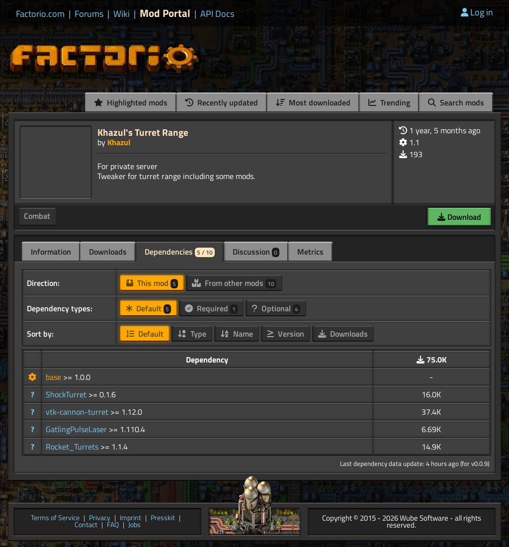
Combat (37, 216)
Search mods (456, 102)
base (54, 377)
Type (191, 334)
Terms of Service (55, 518)
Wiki (121, 13)
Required (211, 308)
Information (51, 252)
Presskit (163, 518)
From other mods (234, 283)
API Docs (217, 13)
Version (285, 334)
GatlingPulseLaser (77, 429)
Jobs (134, 525)
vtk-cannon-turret (78, 412)
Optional (276, 308)
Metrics (310, 252)
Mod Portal (165, 13)
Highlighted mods (131, 102)
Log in (477, 12)
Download (459, 217)
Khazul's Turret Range (142, 132)
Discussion (256, 252)
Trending (389, 102)
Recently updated (221, 102)
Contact (86, 525)
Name (236, 334)
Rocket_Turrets (73, 447)
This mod (152, 283)
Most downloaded (313, 102)
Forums (89, 13)
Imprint (130, 518)
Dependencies (180, 252)
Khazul (118, 142)
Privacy (99, 518)
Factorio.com (40, 13)
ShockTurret (67, 394)
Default (148, 308)
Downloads (108, 252)
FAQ (113, 525)
